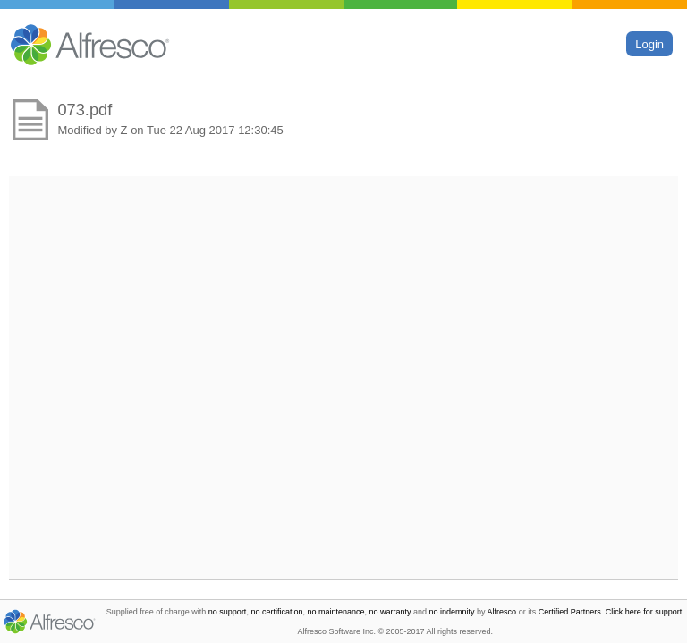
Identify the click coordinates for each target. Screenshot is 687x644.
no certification (276, 611)
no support (227, 611)
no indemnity (452, 611)
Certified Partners (570, 611)
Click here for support (644, 611)
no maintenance (335, 611)
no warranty (390, 611)
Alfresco (502, 611)
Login (649, 43)
